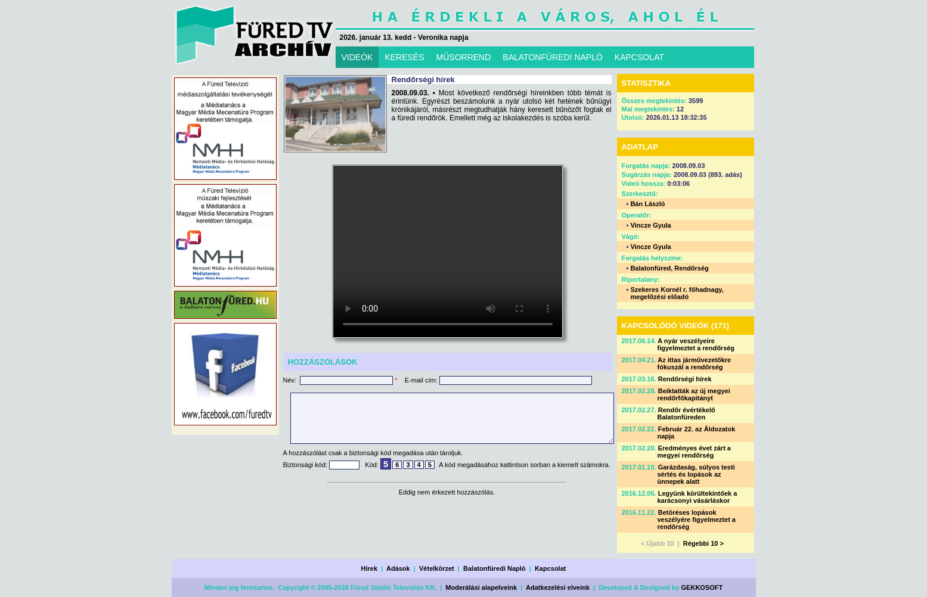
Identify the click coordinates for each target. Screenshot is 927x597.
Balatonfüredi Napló (494, 568)
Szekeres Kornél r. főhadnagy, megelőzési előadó (676, 293)
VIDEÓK (357, 57)
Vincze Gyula (650, 225)
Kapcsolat (550, 568)
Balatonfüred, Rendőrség (669, 268)
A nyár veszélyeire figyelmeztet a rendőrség (696, 344)
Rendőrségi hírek (685, 379)
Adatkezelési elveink (558, 587)
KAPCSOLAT (639, 57)
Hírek (369, 568)
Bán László (647, 203)
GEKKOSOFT (702, 587)
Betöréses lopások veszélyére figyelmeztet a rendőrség (697, 519)
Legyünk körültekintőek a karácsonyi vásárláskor (697, 497)
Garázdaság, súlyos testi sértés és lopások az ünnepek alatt (696, 474)
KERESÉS (404, 57)
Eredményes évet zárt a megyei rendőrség (694, 451)
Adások (398, 568)
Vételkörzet (436, 568)
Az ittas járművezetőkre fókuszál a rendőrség (694, 363)
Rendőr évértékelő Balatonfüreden (686, 413)
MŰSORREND (463, 57)
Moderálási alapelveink (481, 587)
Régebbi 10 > (703, 543)
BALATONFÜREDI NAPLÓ (553, 57)
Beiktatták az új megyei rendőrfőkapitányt (694, 394)
